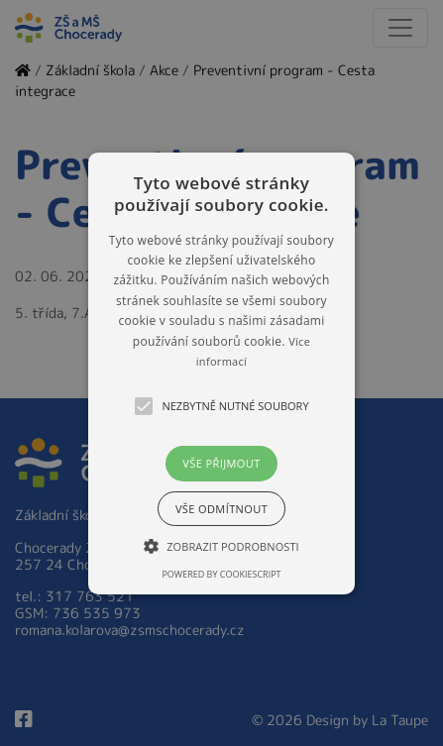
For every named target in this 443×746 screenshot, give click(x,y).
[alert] (221, 373)
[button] (221, 372)
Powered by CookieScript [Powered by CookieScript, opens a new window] (221, 574)
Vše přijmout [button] (221, 463)
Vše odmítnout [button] (221, 508)
